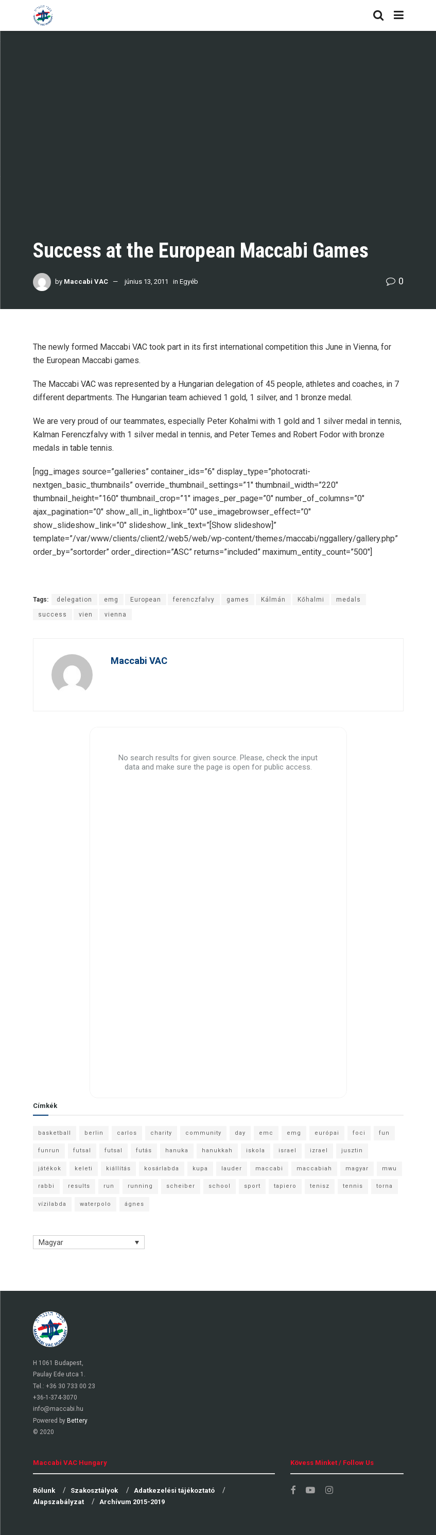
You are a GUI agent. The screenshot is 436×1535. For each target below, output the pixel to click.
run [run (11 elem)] (108, 1186)
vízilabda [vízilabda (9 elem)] (52, 1204)
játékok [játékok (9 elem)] (49, 1168)
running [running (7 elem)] (140, 1186)
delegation (74, 599)
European (145, 599)
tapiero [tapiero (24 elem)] (285, 1186)
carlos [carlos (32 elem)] (127, 1133)
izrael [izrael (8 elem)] (319, 1150)
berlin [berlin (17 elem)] (93, 1133)
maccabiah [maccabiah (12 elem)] (314, 1168)
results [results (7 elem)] (79, 1186)
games (237, 599)
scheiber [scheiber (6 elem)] (180, 1186)
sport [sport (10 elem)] (252, 1186)
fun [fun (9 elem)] (384, 1133)
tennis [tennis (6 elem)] (353, 1186)
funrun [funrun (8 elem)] (49, 1150)
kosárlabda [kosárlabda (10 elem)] (161, 1168)
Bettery (77, 1420)
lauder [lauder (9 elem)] (231, 1168)
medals (348, 599)
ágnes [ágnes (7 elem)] (134, 1204)
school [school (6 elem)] (219, 1186)
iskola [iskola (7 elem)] (255, 1150)
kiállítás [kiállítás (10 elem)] (118, 1168)
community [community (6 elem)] (203, 1133)
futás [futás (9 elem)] (144, 1150)
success (52, 614)
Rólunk (44, 1490)
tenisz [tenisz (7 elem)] (319, 1186)
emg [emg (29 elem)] (294, 1133)
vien (86, 614)
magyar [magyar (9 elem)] (357, 1168)
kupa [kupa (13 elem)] (200, 1168)
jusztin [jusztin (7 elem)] (352, 1150)
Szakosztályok (94, 1490)
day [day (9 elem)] (240, 1133)
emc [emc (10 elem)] (266, 1133)
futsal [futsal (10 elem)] (113, 1150)
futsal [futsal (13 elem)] (82, 1150)
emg (111, 599)
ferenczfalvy (194, 599)
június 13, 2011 (146, 281)
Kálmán (273, 599)
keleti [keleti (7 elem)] (84, 1168)
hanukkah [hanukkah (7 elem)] (217, 1150)
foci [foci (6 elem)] (359, 1133)
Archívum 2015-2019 (132, 1502)
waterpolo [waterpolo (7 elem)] (95, 1204)
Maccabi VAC (86, 281)
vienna (115, 614)
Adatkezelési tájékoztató (174, 1490)
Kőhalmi (311, 599)
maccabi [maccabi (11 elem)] (269, 1168)
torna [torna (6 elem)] (384, 1186)
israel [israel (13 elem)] (287, 1150)
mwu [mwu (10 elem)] (389, 1168)
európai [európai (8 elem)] (327, 1133)
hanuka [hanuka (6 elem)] (176, 1150)
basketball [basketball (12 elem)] (54, 1133)
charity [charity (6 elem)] (161, 1133)
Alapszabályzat (58, 1502)
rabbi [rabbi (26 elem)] (46, 1186)
